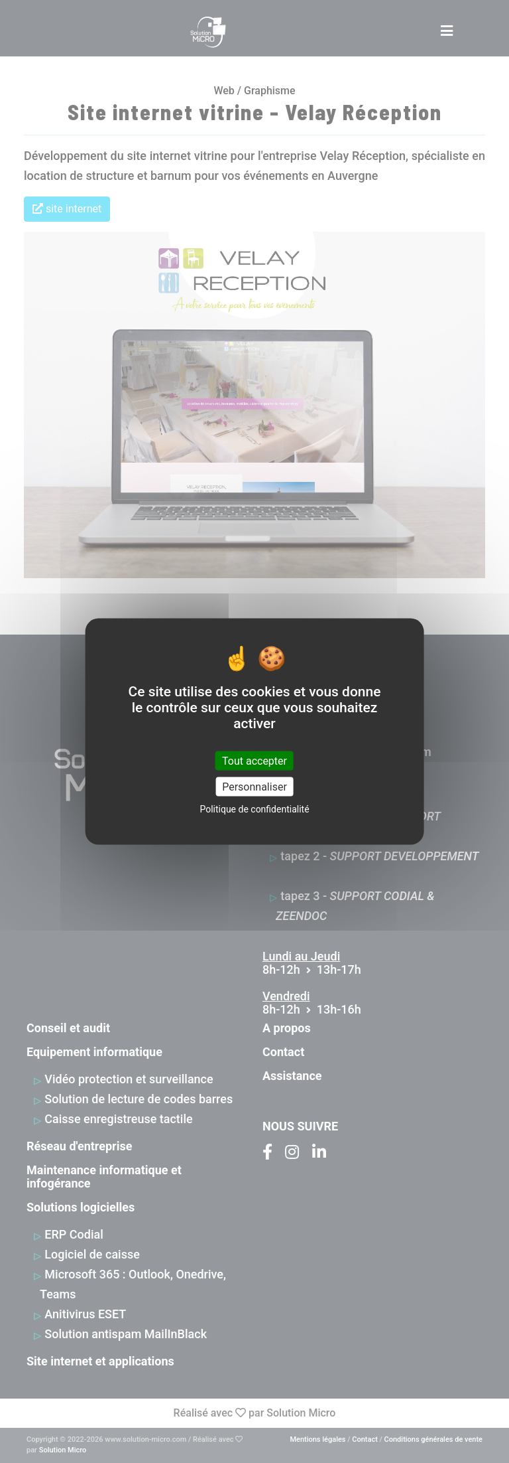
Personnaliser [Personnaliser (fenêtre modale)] (254, 786)
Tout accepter (254, 760)
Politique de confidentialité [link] (254, 808)
